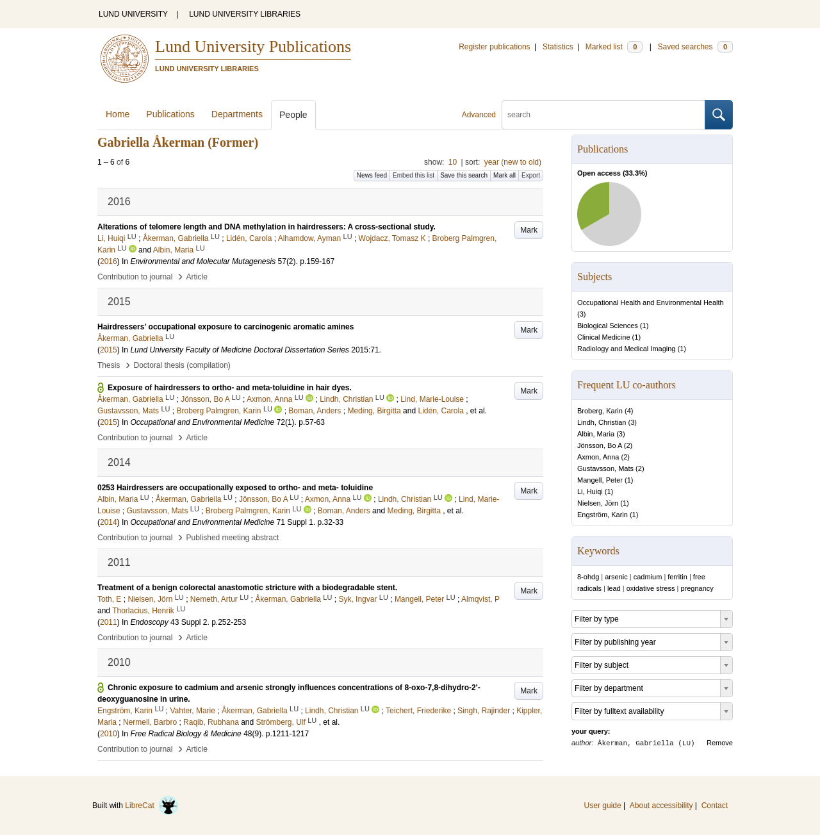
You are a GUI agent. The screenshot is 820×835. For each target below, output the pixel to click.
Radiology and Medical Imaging (626, 348)
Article (197, 276)
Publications (170, 114)
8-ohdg (588, 577)
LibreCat (152, 805)
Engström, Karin (602, 514)
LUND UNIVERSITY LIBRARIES (244, 14)
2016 (108, 261)
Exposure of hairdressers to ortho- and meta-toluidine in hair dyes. (230, 387)
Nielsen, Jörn (597, 503)
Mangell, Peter (600, 480)
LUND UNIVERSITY (133, 14)
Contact (714, 805)
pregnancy (696, 588)
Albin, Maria (595, 434)
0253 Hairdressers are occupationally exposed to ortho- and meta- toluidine (235, 487)
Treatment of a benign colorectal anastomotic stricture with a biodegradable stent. (247, 587)
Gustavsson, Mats (605, 468)
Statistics (558, 46)
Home (117, 114)
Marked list (614, 46)
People (293, 115)
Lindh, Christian (601, 422)
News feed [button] (372, 175)
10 (452, 162)
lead (614, 588)
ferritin (677, 577)
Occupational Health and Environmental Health (650, 302)
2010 (108, 733)
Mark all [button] (504, 175)
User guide (602, 805)
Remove (720, 743)
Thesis (108, 365)
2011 (108, 622)
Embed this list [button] (413, 175)
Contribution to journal (134, 276)
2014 (108, 522)
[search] (603, 114)
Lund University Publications (253, 46)
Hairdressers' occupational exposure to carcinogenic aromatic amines (225, 326)
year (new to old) (512, 162)
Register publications (494, 46)
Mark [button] (528, 230)
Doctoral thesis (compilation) (181, 365)
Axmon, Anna (598, 457)
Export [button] (530, 175)
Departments (237, 114)
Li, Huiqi (590, 491)
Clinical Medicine (603, 337)
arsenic (616, 577)
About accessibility (661, 805)
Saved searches (695, 46)
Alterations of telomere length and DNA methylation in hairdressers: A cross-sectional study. (266, 226)
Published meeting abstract (232, 537)
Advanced (479, 114)
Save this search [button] (464, 175)
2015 (108, 349)
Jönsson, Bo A (599, 445)
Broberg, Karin (600, 411)
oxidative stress (651, 588)
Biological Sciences (607, 325)
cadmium (648, 577)
